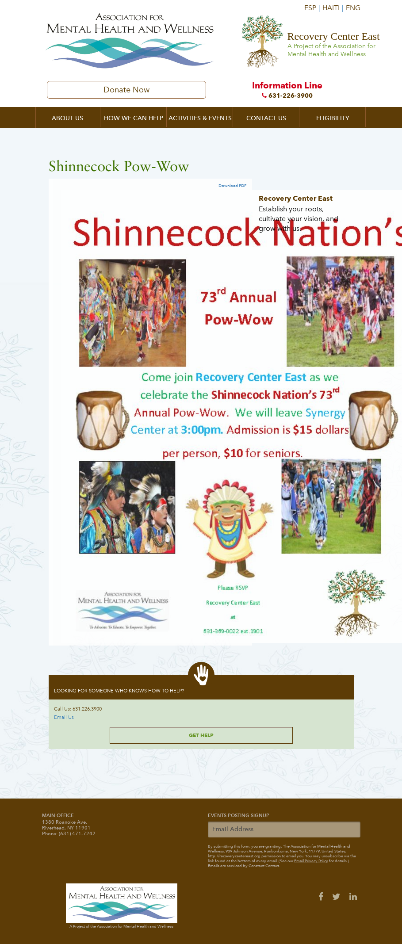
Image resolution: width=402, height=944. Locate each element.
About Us (67, 118)
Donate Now (126, 90)
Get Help (201, 735)
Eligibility (332, 118)
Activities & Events (200, 118)
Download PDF (232, 185)
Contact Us (266, 118)
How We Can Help (133, 118)
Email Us (64, 717)
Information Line (287, 89)
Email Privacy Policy (311, 861)
